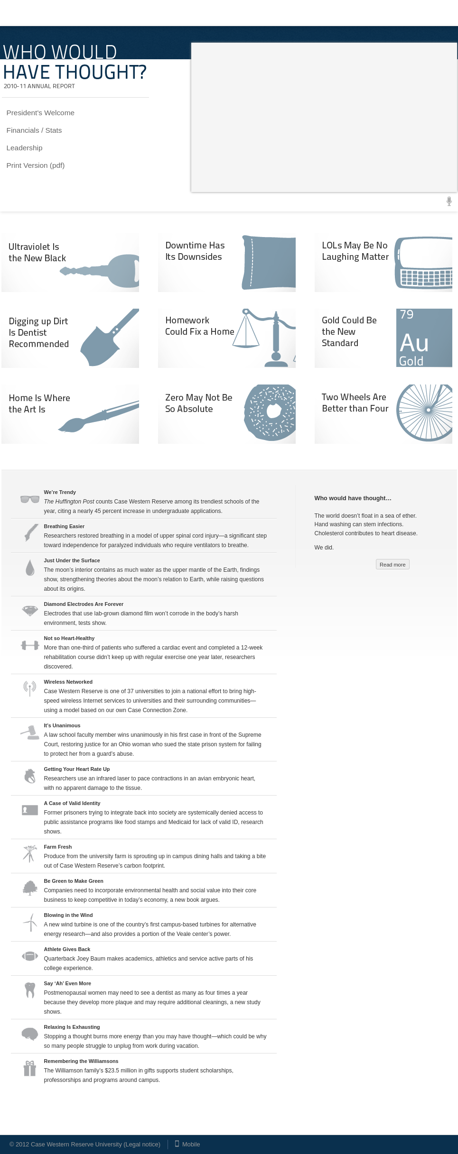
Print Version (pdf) (36, 165)
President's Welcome (41, 113)
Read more (392, 565)
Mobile (191, 1144)
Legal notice (142, 1144)
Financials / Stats (34, 130)
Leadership (25, 148)
